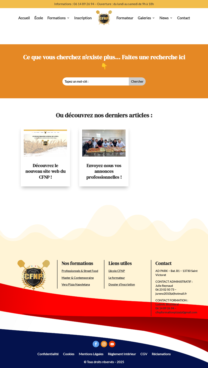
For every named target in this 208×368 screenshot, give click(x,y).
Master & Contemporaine (78, 277)
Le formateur (116, 277)
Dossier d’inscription (121, 284)
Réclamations (161, 353)
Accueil (24, 18)
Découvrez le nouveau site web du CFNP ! (45, 171)
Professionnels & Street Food (80, 271)
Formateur (124, 18)
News (164, 18)
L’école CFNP (116, 271)
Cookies (68, 353)
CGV (143, 353)
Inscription (83, 18)
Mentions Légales (91, 353)
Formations (56, 18)
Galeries (144, 18)
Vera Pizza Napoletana (76, 284)
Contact (183, 18)
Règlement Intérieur (122, 353)
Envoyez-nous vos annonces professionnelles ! (104, 171)
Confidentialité (47, 353)
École (38, 18)
